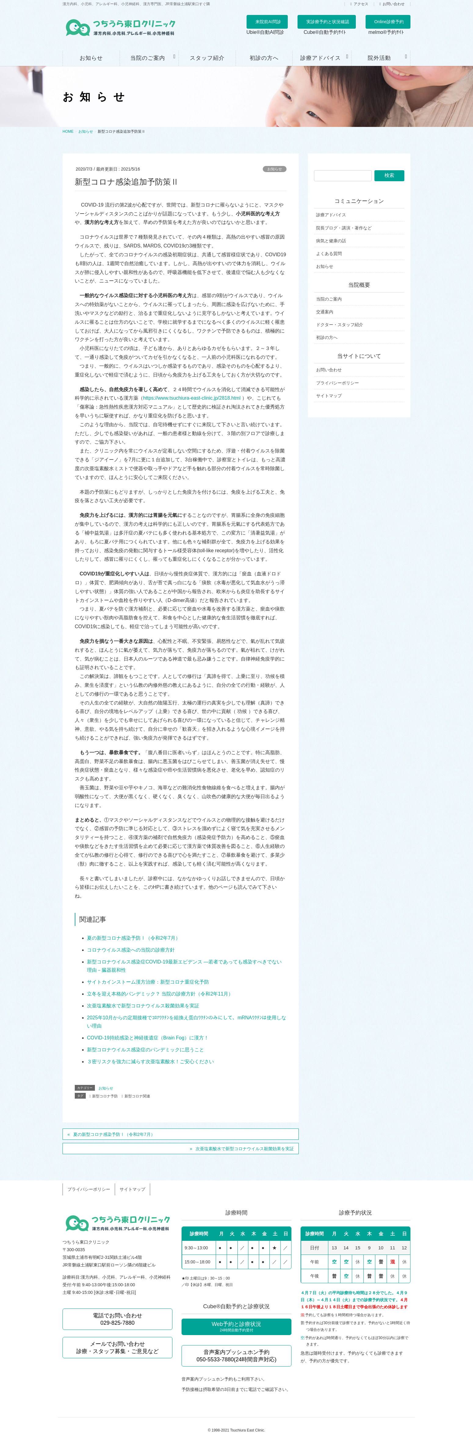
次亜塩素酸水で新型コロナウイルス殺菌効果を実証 (143, 1005)
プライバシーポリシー (337, 382)
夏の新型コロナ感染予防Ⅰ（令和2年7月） (133, 938)
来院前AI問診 (268, 21)
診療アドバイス (331, 214)
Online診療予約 (389, 21)
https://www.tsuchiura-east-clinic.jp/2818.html (191, 398)
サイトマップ (329, 395)
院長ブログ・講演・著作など (344, 227)
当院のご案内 (329, 299)
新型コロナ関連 (137, 1096)
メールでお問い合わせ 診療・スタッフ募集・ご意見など (117, 1343)
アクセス (361, 4)
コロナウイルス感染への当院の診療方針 (131, 949)
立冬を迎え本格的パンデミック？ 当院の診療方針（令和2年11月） (160, 993)
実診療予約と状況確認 (327, 21)
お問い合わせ (394, 4)
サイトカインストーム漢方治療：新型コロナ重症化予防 (148, 982)
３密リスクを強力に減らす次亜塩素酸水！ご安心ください (150, 1061)
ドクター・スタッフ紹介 (339, 324)
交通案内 (324, 311)
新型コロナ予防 (105, 1096)
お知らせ (274, 169)
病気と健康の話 (331, 240)
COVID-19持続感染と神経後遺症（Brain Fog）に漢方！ (148, 1037)
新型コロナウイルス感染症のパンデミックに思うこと (145, 1049)
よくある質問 (329, 253)
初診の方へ (327, 337)
